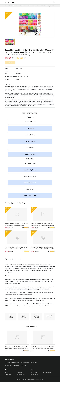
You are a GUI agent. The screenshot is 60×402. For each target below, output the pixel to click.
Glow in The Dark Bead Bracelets (36, 332)
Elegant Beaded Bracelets (23, 332)
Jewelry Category (35, 394)
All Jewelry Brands (47, 392)
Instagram (16, 385)
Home (6, 6)
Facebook (9, 385)
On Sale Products (35, 392)
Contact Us (19, 392)
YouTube (24, 385)
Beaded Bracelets (13, 6)
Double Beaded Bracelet (11, 332)
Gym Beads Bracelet (49, 331)
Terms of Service (21, 394)
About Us (7, 392)
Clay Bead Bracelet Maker (25, 6)
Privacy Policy (8, 394)
